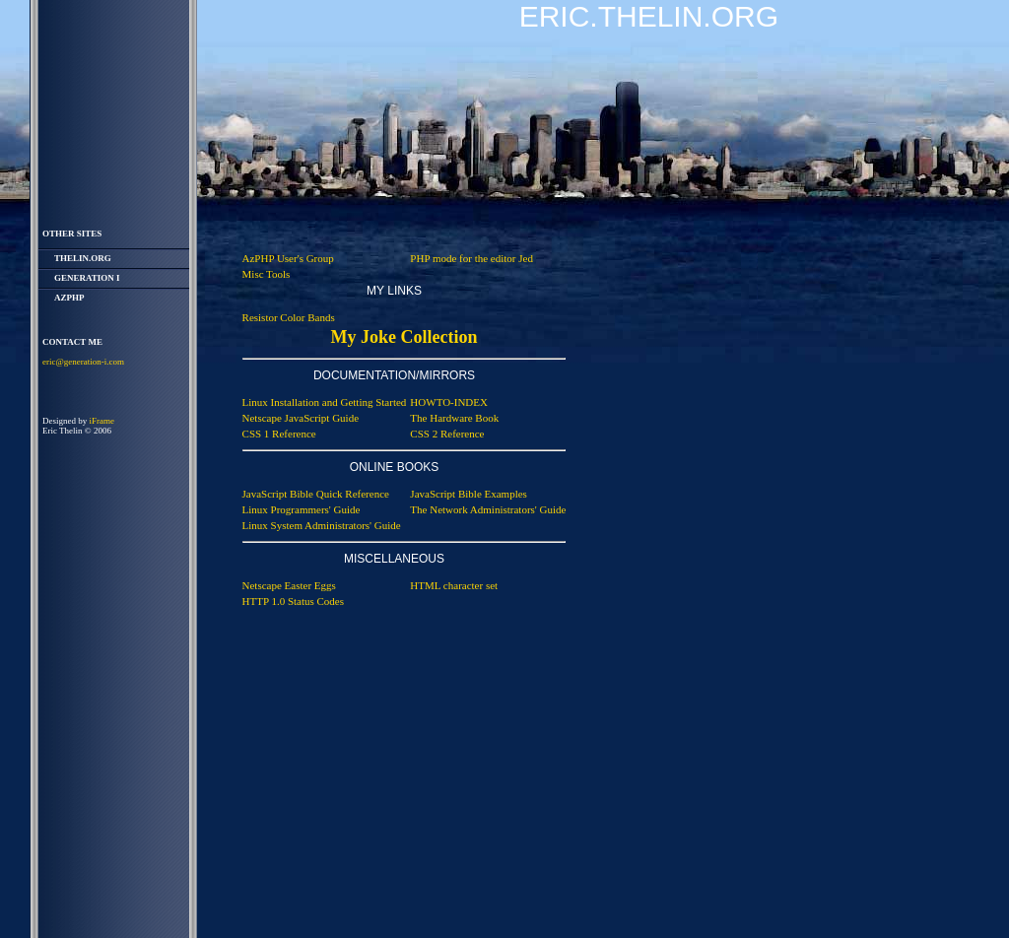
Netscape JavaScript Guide (301, 418)
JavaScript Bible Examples (468, 494)
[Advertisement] (709, 612)
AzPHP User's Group (288, 258)
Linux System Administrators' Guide (321, 525)
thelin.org (82, 258)
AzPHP (69, 297)
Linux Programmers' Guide (301, 509)
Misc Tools (266, 274)
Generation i (87, 278)
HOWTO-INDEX (449, 402)
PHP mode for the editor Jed (471, 258)
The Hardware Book (454, 418)
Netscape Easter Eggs (289, 585)
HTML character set (454, 585)
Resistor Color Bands (288, 317)
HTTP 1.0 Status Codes (293, 601)
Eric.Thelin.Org (648, 16)
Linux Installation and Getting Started (324, 402)
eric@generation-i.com (83, 362)
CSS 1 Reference (279, 433)
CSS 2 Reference (447, 433)
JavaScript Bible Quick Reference (315, 494)
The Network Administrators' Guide (488, 509)
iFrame (102, 421)
